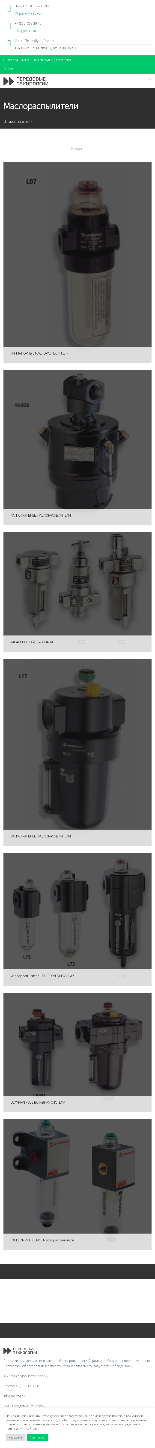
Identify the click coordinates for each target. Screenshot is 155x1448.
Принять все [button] (37, 1437)
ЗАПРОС (8, 69)
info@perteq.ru (25, 30)
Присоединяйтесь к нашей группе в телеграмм (37, 60)
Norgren (77, 148)
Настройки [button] (15, 1437)
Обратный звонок (28, 13)
